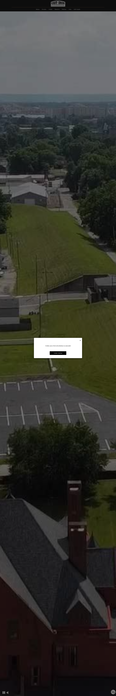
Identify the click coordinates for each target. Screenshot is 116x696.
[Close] (80, 340)
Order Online (58, 353)
